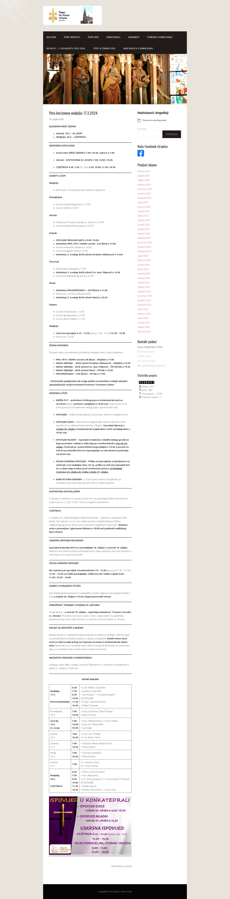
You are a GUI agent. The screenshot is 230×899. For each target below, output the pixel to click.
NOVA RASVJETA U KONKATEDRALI (138, 48)
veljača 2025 (143, 233)
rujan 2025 (142, 202)
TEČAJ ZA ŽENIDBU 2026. (104, 48)
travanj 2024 (143, 278)
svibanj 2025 (143, 220)
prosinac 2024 (144, 242)
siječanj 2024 (144, 291)
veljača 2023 (143, 327)
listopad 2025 (144, 197)
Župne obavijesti (72, 37)
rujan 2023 (142, 309)
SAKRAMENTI (133, 37)
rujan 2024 (142, 255)
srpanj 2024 (143, 264)
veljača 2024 (143, 286)
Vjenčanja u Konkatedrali (160, 37)
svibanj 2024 (143, 273)
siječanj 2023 (144, 331)
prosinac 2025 (144, 188)
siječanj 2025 (144, 237)
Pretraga (141, 128)
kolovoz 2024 (144, 260)
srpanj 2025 (143, 211)
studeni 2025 (144, 193)
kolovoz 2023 (144, 313)
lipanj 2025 (142, 215)
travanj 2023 (143, 322)
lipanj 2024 (142, 269)
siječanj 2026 (144, 184)
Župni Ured (93, 37)
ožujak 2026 (143, 175)
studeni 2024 (144, 246)
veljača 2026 (143, 180)
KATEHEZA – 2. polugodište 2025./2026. (66, 48)
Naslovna (51, 37)
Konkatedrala (113, 37)
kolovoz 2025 (144, 206)
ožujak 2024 (143, 282)
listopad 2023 (144, 304)
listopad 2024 (144, 251)
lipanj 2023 (142, 318)
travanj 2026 (143, 171)
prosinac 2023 (144, 295)
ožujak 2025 (143, 229)
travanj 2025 (143, 224)
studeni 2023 (144, 300)
